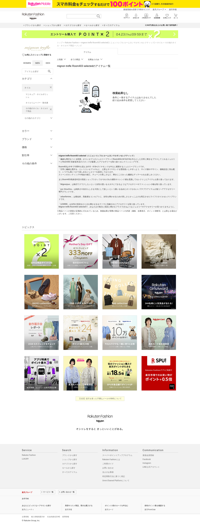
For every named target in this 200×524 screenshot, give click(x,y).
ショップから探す (69, 459)
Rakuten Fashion (72, 43)
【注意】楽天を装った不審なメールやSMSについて (100, 398)
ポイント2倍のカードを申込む (116, 506)
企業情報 (25, 517)
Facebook (147, 459)
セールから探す (68, 468)
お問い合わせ (108, 468)
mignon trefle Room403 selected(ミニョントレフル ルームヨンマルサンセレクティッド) (118, 43)
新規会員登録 (148, 455)
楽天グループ (158, 9)
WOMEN (27, 63)
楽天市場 (173, 9)
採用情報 (65, 517)
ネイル (27, 88)
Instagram (147, 463)
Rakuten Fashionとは (111, 459)
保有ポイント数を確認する (155, 506)
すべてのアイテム (69, 472)
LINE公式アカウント (151, 467)
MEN (37, 63)
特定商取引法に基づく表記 (113, 476)
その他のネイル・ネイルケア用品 (37, 109)
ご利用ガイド (108, 464)
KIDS (48, 63)
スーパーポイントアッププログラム (117, 455)
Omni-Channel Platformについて (115, 480)
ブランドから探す (69, 455)
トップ (60, 43)
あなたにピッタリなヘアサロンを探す (36, 506)
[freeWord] (37, 71)
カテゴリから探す (69, 464)
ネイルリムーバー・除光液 (37, 103)
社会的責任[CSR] (53, 517)
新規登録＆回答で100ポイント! (136, 9)
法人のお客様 (108, 472)
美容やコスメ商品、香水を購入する (78, 506)
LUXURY (25, 459)
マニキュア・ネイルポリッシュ (37, 95)
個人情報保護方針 (38, 517)
